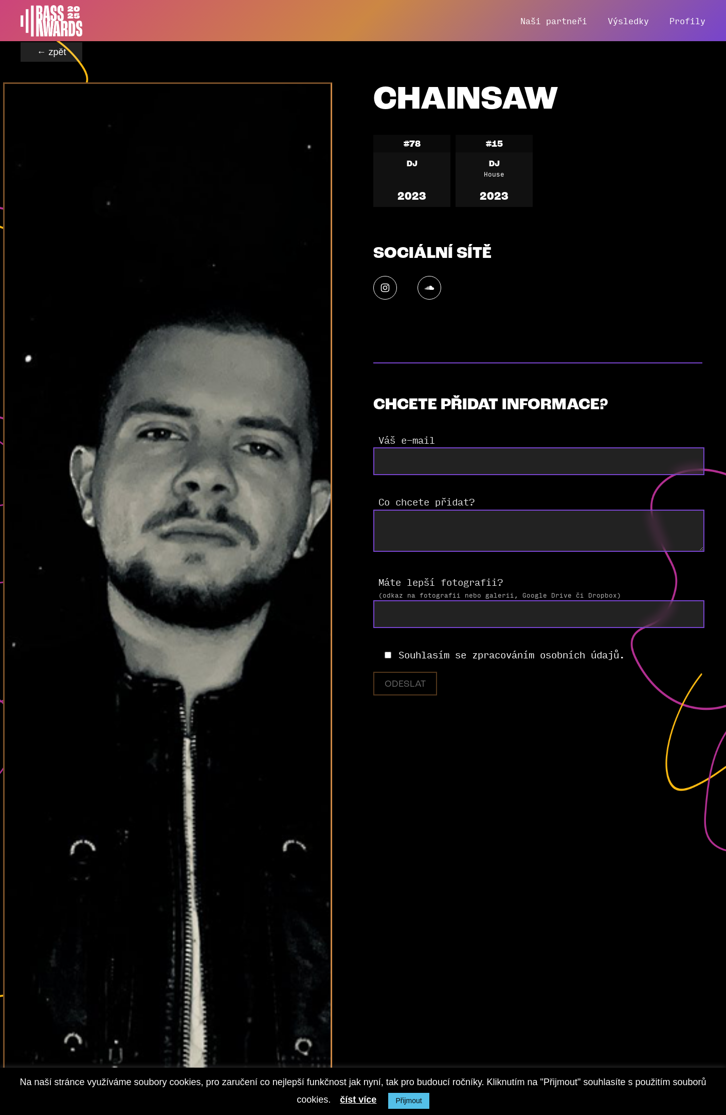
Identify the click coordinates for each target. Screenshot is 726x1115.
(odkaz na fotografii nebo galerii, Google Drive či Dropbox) (499, 595)
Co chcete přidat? (426, 501)
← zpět (51, 52)
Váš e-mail (406, 439)
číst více (358, 1099)
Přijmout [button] (408, 1100)
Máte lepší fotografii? (440, 581)
